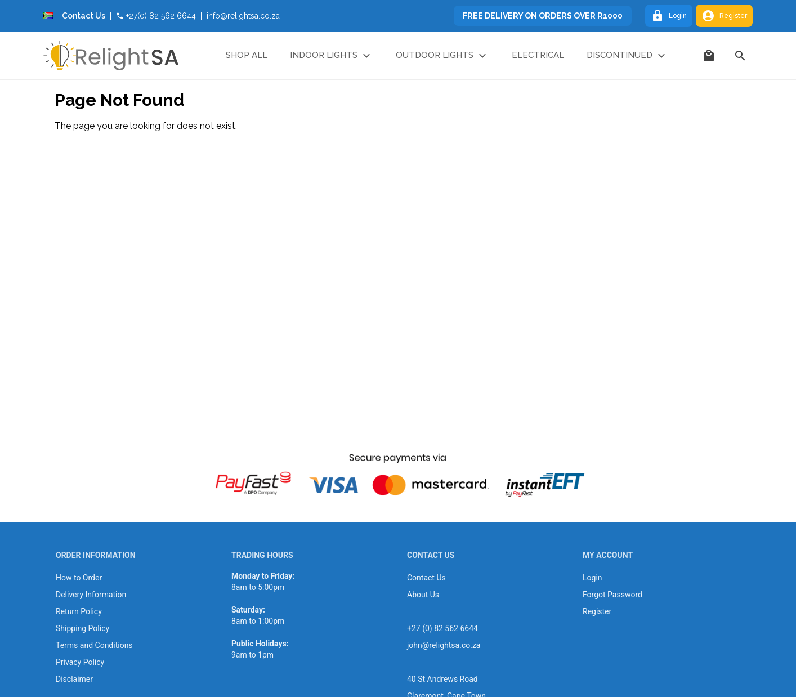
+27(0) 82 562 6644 (156, 15)
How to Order (79, 577)
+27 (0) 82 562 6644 (442, 628)
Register (724, 16)
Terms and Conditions (94, 645)
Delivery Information (91, 594)
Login (669, 16)
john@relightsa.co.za (443, 645)
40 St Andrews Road (442, 678)
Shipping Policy (82, 628)
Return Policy (79, 611)
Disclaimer (74, 678)
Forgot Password (612, 594)
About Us (423, 594)
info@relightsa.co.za (243, 15)
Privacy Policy (80, 662)
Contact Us (83, 15)
